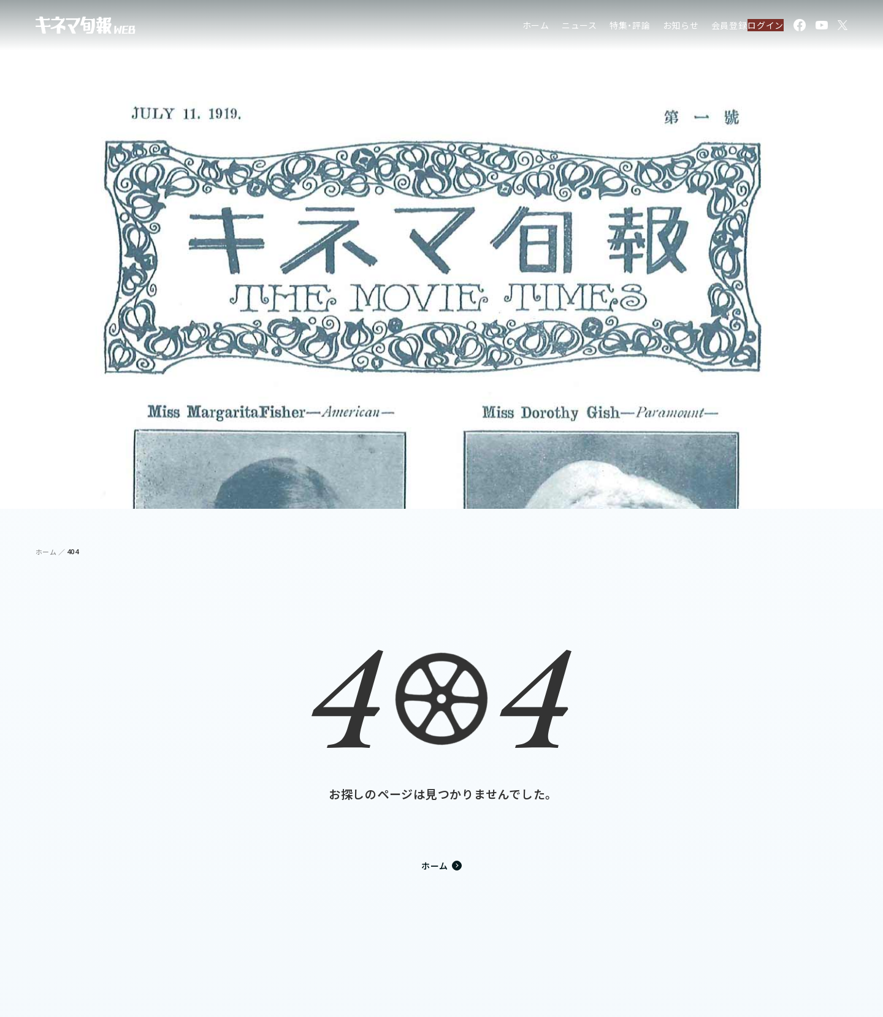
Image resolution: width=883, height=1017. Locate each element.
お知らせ (654, 27)
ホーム (508, 27)
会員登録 (702, 27)
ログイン (758, 27)
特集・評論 (603, 27)
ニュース (553, 27)
